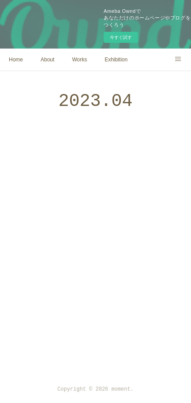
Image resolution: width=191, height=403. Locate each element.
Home (16, 59)
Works (79, 59)
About (47, 59)
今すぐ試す (121, 37)
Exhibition (116, 59)
